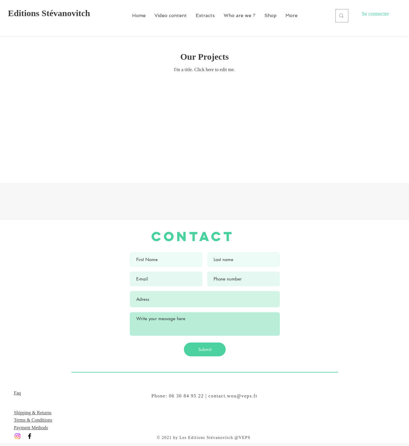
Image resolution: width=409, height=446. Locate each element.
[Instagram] (17, 436)
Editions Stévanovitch (49, 13)
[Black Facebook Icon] (29, 436)
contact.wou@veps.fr (233, 395)
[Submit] (205, 349)
